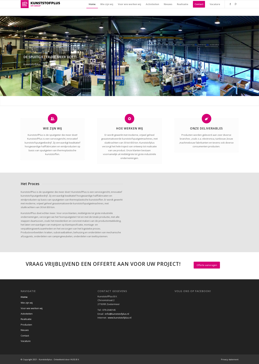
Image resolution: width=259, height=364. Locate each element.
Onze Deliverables (206, 128)
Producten (26, 324)
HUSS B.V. (75, 359)
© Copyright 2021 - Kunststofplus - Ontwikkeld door (45, 359)
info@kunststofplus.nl (117, 313)
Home (24, 297)
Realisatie (26, 319)
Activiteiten (27, 313)
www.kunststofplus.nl (119, 317)
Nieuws (25, 330)
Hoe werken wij (129, 128)
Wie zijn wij (52, 128)
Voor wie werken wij (31, 308)
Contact (25, 335)
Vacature (26, 341)
